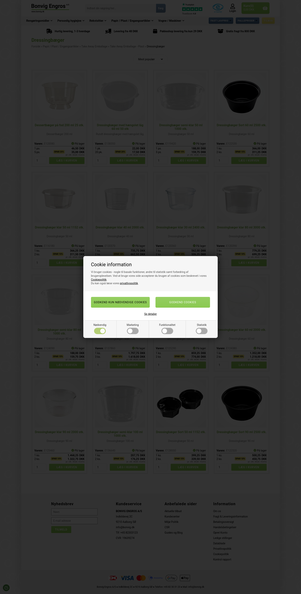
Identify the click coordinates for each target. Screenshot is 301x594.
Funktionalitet (167, 328)
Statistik (202, 328)
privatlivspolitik (129, 283)
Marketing (133, 328)
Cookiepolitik (99, 279)
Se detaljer (150, 314)
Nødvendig (99, 328)
